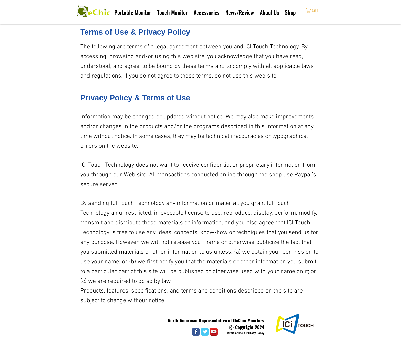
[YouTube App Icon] (214, 332)
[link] (316, 10)
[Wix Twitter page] (205, 332)
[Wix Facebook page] (196, 332)
